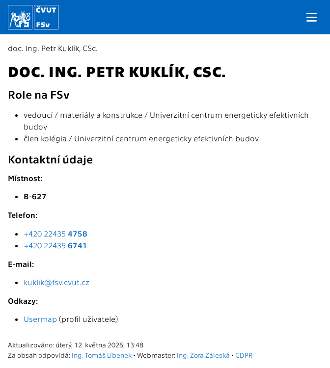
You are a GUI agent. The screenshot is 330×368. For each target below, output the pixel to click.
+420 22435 (55, 233)
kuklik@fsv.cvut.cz (56, 282)
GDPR (243, 355)
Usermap (40, 318)
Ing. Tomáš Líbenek (102, 355)
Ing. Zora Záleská (203, 355)
